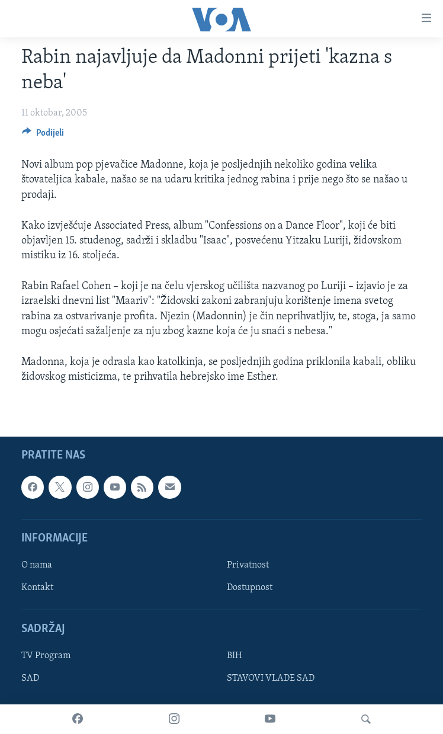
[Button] (43, 135)
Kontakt (37, 587)
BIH (234, 656)
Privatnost (248, 565)
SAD (30, 679)
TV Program (45, 656)
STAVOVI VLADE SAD (270, 679)
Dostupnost (249, 587)
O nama (36, 565)
